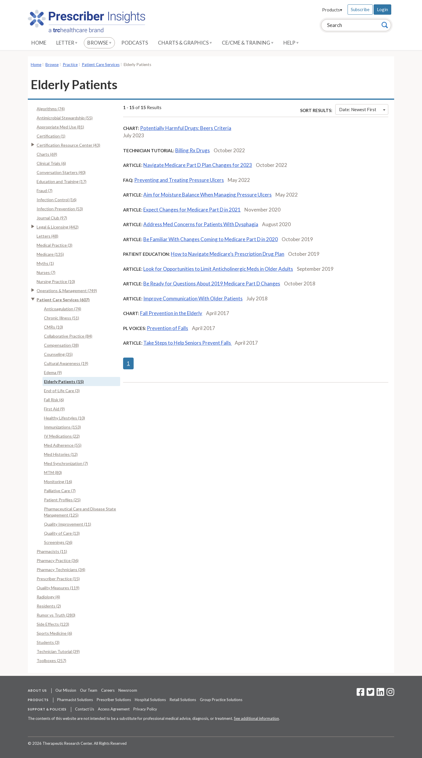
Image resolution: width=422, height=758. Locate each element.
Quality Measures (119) (58, 587)
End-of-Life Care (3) (62, 390)
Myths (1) (45, 263)
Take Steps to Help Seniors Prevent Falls (187, 343)
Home (38, 43)
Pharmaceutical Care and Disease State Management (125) (80, 511)
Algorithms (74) (51, 108)
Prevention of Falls (167, 328)
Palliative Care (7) (60, 490)
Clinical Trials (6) (51, 163)
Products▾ (332, 9)
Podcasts (134, 43)
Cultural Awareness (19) (66, 363)
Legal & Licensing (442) (58, 226)
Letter (66, 43)
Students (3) (48, 642)
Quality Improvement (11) (67, 524)
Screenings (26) (58, 542)
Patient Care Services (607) (63, 299)
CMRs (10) (53, 326)
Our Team (88, 690)
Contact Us (84, 709)
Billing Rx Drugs (192, 150)
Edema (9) (53, 372)
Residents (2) (49, 605)
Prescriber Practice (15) (58, 578)
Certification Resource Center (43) (68, 145)
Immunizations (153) (62, 426)
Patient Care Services (101, 64)
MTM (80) (53, 472)
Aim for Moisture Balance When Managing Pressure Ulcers (207, 195)
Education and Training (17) (61, 181)
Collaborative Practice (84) (68, 336)
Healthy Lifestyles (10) (64, 417)
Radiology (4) (48, 596)
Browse (99, 43)
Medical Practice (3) (54, 245)
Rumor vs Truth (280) (56, 615)
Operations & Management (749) (67, 290)
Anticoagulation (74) (62, 308)
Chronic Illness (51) (61, 317)
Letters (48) (47, 236)
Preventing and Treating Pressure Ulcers (179, 180)
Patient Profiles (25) (62, 499)
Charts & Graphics (185, 43)
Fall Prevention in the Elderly (171, 313)
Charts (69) (47, 154)
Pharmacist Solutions (75, 699)
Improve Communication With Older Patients (193, 298)
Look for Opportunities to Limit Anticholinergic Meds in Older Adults (218, 269)
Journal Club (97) (52, 217)
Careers (108, 690)
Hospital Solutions (150, 699)
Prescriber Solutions (114, 699)
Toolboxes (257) (51, 660)
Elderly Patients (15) (64, 381)
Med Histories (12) (61, 454)
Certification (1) (51, 135)
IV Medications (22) (62, 436)
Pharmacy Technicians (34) (61, 569)
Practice (70, 64)
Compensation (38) (61, 345)
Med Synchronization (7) (66, 463)
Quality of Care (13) (62, 533)
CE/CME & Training (247, 43)
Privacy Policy (145, 709)
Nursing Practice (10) (56, 281)
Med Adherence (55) (62, 445)
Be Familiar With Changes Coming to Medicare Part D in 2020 (210, 239)
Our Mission (65, 690)
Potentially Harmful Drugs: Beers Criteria (185, 128)
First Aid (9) (54, 408)
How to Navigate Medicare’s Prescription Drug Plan (227, 254)
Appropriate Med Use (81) (60, 126)
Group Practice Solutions (221, 699)
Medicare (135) (50, 254)
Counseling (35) (58, 354)
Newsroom (127, 690)
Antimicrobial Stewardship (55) (65, 117)
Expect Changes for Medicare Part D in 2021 (192, 210)
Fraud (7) (44, 190)
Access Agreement (114, 709)
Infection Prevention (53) (60, 208)
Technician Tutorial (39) (58, 651)
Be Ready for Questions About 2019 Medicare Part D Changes (211, 283)
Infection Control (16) (56, 199)
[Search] (384, 25)
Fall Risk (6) (54, 399)
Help (291, 43)
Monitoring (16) (58, 481)
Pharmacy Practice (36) (58, 560)
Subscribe (360, 9)
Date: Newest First (362, 109)
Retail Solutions (183, 699)
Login (382, 9)
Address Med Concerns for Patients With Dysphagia (200, 224)
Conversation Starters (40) (61, 172)
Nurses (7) (46, 272)
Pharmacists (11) (52, 551)
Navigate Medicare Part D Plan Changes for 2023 (197, 165)
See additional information (256, 718)
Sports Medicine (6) (54, 633)
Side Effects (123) (53, 624)
